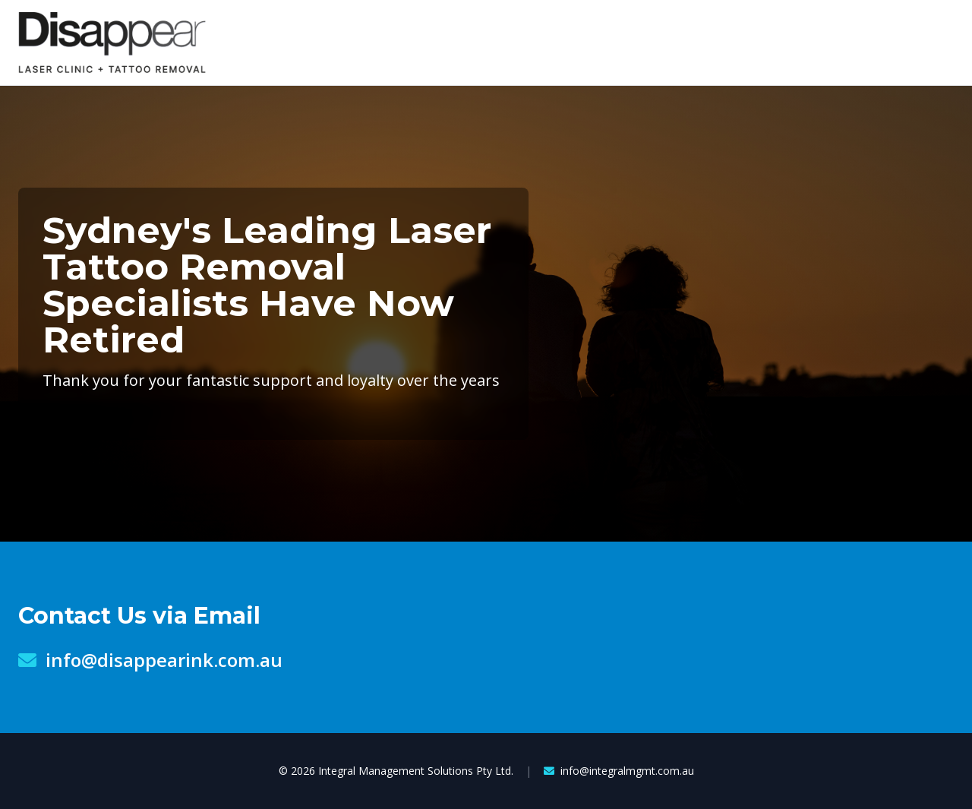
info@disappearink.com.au (150, 660)
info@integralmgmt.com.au (619, 770)
